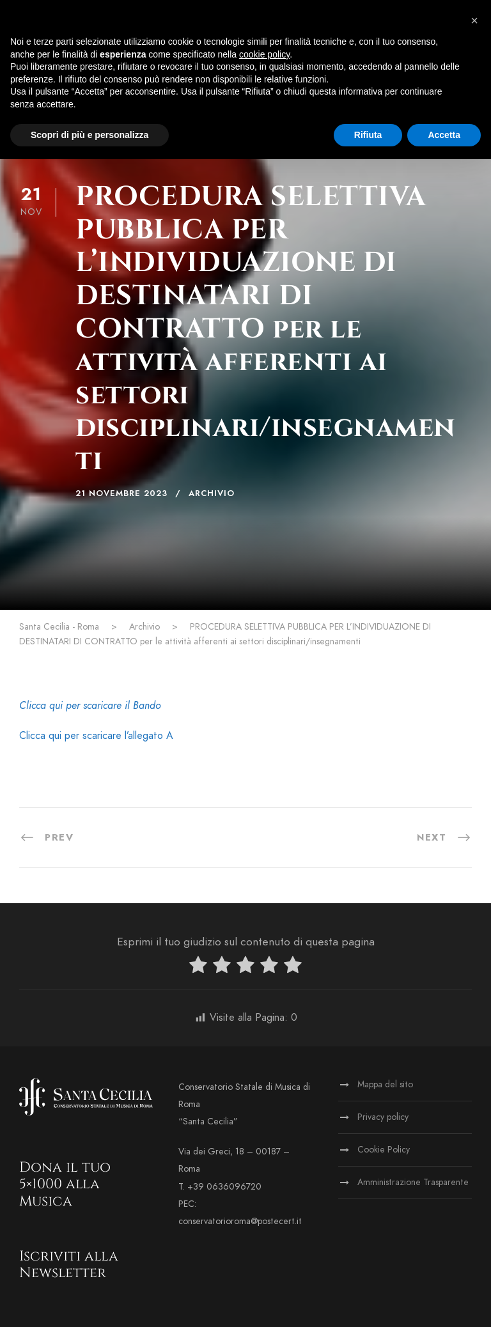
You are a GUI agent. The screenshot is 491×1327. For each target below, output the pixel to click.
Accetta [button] (444, 135)
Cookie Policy (383, 1150)
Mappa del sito (385, 1084)
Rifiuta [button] (368, 135)
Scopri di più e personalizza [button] (89, 135)
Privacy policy (383, 1117)
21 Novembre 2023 (121, 493)
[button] (474, 20)
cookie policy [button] (264, 54)
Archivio (212, 493)
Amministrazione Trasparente (413, 1182)
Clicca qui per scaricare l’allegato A (96, 736)
